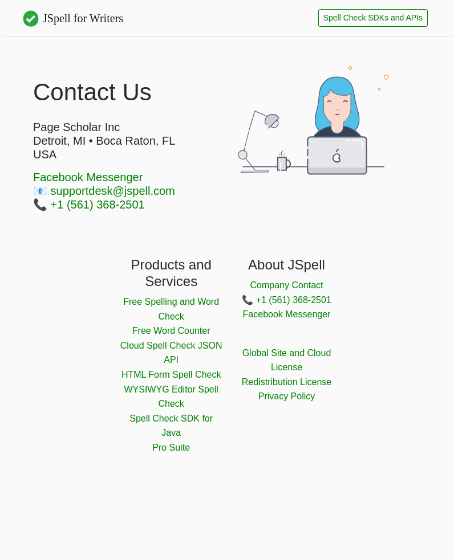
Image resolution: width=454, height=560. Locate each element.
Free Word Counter (171, 331)
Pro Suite (171, 447)
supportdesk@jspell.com (113, 191)
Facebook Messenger (88, 177)
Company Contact (286, 285)
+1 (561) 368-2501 (98, 204)
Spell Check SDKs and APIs (373, 17)
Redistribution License (286, 382)
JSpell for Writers (72, 18)
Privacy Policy (286, 396)
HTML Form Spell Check (171, 374)
